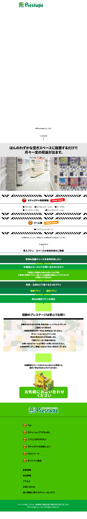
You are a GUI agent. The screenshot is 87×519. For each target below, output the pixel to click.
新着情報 (27, 477)
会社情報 (27, 482)
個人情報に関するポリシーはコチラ (39, 499)
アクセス (26, 488)
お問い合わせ (29, 494)
